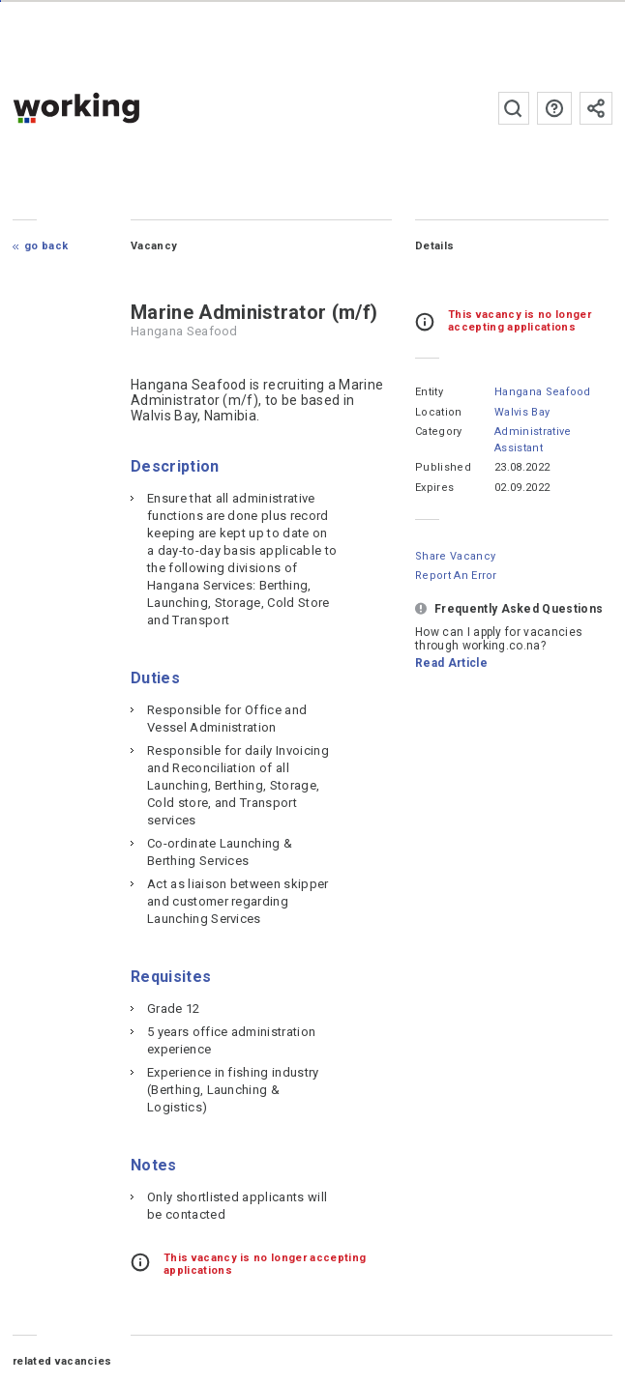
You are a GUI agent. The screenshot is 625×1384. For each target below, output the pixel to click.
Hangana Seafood (542, 392)
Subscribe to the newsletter (596, 108)
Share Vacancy (455, 556)
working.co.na (115, 108)
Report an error (456, 575)
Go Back (46, 246)
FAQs (554, 108)
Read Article (451, 663)
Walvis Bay (522, 412)
